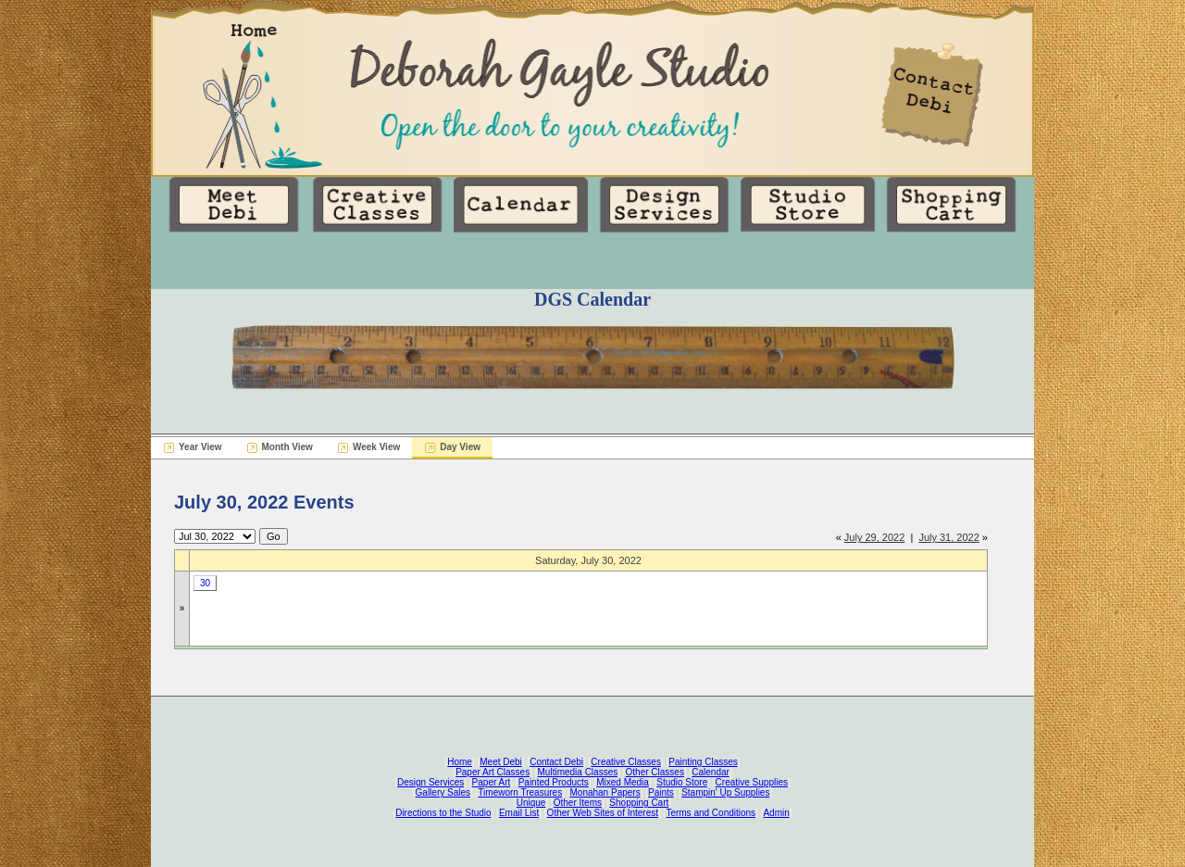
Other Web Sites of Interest (602, 813)
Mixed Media (622, 782)
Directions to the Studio (443, 813)
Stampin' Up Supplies (725, 792)
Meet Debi (501, 762)
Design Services (430, 782)
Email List (519, 813)
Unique (531, 803)
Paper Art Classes (492, 772)
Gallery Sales (443, 792)
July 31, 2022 (948, 537)
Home (459, 762)
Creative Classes (626, 762)
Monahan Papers (604, 792)
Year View (200, 447)
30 (205, 583)
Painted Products (553, 782)
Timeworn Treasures (520, 792)
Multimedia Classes (578, 772)
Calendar (711, 772)
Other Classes (655, 772)
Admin (776, 813)
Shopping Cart (638, 803)
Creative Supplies (752, 782)
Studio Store (681, 782)
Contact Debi (556, 762)
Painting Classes (702, 762)
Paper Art (491, 782)
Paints (661, 792)
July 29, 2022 (874, 537)
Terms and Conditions (710, 813)
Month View (287, 447)
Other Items (578, 803)
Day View (460, 447)
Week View (376, 447)
